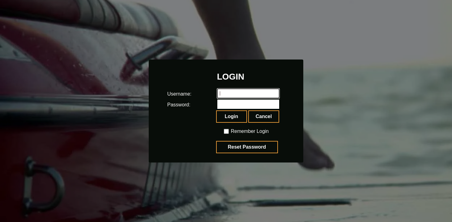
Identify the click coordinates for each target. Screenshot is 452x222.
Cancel (264, 116)
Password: (173, 104)
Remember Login (250, 131)
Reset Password (247, 147)
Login (231, 116)
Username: (173, 94)
